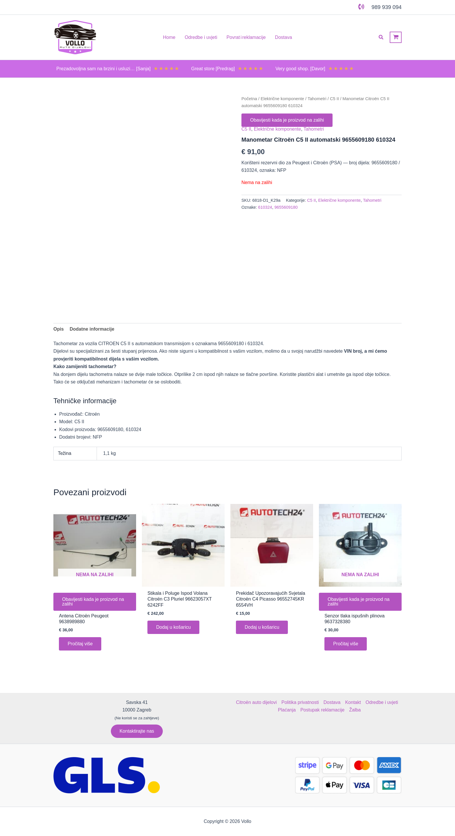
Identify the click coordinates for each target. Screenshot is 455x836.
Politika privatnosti (300, 702)
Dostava (332, 702)
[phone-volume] (361, 6)
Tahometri (317, 98)
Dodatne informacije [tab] (92, 329)
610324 (265, 207)
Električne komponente (282, 98)
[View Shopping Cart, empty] (396, 37)
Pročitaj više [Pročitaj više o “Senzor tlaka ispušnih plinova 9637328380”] (345, 643)
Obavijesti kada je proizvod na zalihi (287, 120)
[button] (381, 37)
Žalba (355, 709)
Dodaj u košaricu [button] (173, 627)
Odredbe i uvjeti (382, 702)
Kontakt (353, 702)
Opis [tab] (58, 329)
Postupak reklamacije (322, 709)
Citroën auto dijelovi (256, 702)
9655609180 (286, 207)
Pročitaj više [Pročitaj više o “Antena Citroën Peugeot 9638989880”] (80, 643)
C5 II (334, 98)
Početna (249, 98)
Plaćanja (287, 709)
